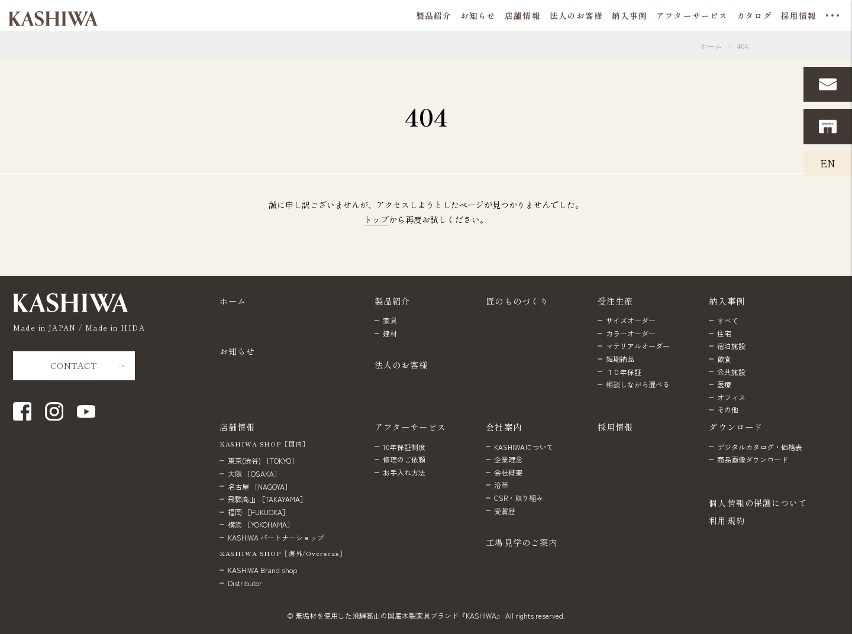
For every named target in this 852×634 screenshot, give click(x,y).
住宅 (724, 333)
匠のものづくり (517, 301)
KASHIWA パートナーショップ (276, 537)
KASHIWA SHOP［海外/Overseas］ (283, 553)
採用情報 (616, 426)
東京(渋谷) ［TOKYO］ (263, 460)
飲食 (724, 359)
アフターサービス (410, 426)
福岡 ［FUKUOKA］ (258, 512)
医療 (724, 384)
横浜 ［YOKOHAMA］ (261, 524)
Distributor (245, 583)
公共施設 (731, 372)
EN (827, 163)
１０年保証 (623, 372)
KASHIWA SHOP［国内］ (264, 443)
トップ (376, 219)
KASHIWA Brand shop (262, 570)
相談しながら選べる (638, 384)
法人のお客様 (401, 364)
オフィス (731, 397)
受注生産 (616, 301)
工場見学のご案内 (521, 542)
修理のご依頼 (404, 459)
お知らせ (238, 351)
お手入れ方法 (404, 472)
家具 (390, 320)
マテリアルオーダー (638, 346)
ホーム (711, 46)
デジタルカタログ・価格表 (759, 447)
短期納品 (620, 359)
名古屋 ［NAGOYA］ (260, 486)
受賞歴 (504, 511)
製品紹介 (393, 301)
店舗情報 (238, 426)
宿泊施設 (731, 346)
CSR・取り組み (518, 498)
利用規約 (726, 520)
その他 (727, 410)
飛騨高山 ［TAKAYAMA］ (267, 499)
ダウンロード (736, 426)
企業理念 (508, 459)
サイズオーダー (631, 320)
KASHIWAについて (523, 447)
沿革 (501, 485)
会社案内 (504, 426)
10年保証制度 (404, 447)
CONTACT (73, 365)
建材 (390, 333)
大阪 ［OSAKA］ (254, 473)
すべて (727, 320)
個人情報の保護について (758, 503)
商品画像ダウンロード (752, 459)
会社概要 (508, 472)
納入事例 (727, 301)
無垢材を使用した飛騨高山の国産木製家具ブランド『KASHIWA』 (399, 615)
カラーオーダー (631, 333)
